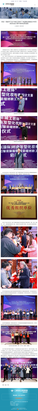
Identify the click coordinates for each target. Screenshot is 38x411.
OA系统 (20, 1)
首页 (4, 17)
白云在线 (12, 1)
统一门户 (16, 1)
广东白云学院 (25, 1)
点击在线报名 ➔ (19, 398)
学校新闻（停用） (8, 17)
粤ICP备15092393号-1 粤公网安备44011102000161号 (19, 409)
